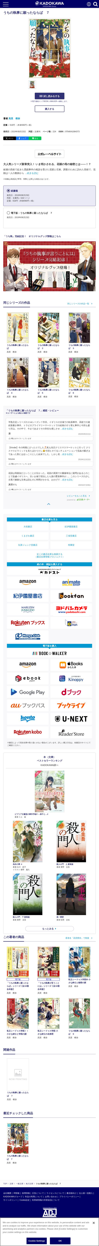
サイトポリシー (10, 1169)
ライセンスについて (55, 1162)
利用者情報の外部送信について (46, 1169)
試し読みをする (50, 96)
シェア (23, 138)
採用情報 (26, 1162)
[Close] (93, 1222)
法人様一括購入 (86, 1162)
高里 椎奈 (14, 118)
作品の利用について (34, 1165)
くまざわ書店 (27, 536)
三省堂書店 (71, 536)
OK (60, 1241)
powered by (78, 500)
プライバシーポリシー (69, 1165)
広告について (38, 1162)
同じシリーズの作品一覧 (78, 304)
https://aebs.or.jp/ (10, 1200)
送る (36, 138)
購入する (49, 109)
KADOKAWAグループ (12, 1165)
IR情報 (16, 1162)
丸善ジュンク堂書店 (27, 545)
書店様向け (71, 1162)
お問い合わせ (51, 1165)
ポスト (11, 138)
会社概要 (7, 1162)
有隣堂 (71, 545)
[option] (18, 1079)
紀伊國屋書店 (71, 526)
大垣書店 (28, 526)
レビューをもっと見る (77, 496)
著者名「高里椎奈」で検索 (77, 938)
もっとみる (48, 928)
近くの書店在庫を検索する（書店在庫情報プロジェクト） (50, 555)
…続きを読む (32, 173)
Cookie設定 (24, 1169)
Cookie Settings (36, 1241)
